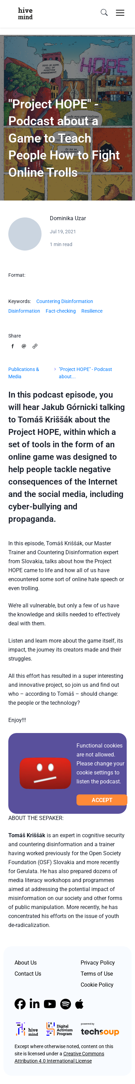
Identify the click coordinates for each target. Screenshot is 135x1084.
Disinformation (24, 311)
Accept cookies (102, 801)
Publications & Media (23, 373)
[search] (104, 13)
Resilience (91, 311)
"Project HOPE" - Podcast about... (85, 373)
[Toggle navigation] (120, 12)
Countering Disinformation (64, 301)
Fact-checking (61, 311)
